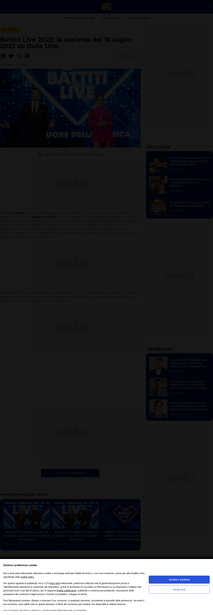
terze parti (55, 583)
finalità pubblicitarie (66, 590)
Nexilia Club (179, 589)
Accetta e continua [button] (179, 579)
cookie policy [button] (27, 577)
